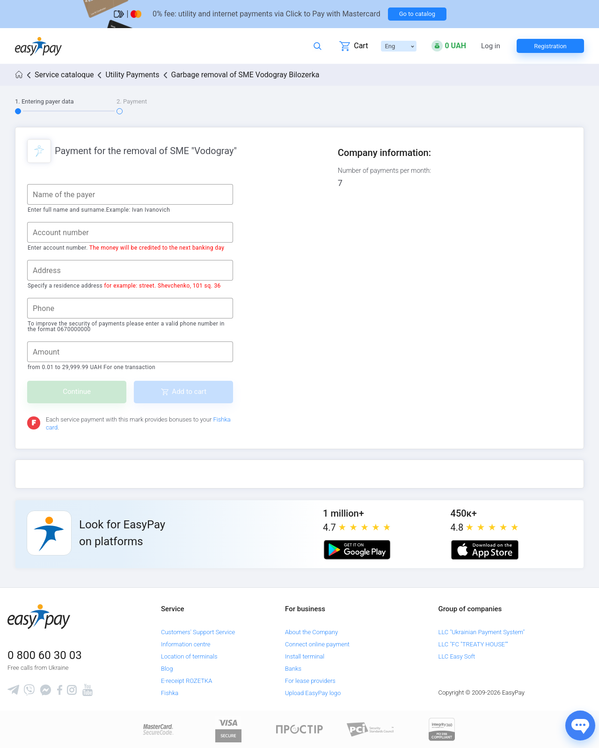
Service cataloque (64, 74)
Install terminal (304, 656)
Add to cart (189, 391)
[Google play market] (357, 550)
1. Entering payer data (44, 101)
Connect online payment (317, 644)
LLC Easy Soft (456, 656)
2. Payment (132, 101)
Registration (550, 46)
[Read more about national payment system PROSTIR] (299, 729)
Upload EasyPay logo (313, 692)
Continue (77, 391)
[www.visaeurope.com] (228, 729)
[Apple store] (485, 550)
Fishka (169, 692)
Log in (490, 46)
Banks (293, 668)
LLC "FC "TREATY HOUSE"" (473, 644)
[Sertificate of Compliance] (371, 729)
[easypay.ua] (38, 46)
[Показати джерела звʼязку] (580, 726)
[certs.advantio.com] (442, 729)
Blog (167, 668)
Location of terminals (189, 656)
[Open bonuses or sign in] (449, 46)
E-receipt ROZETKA (186, 680)
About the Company (311, 632)
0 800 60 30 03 (44, 655)
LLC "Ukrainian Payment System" (481, 632)
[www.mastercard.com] (157, 729)
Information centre (185, 644)
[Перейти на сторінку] (299, 14)
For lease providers (310, 680)
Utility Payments (132, 74)
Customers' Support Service (198, 632)
